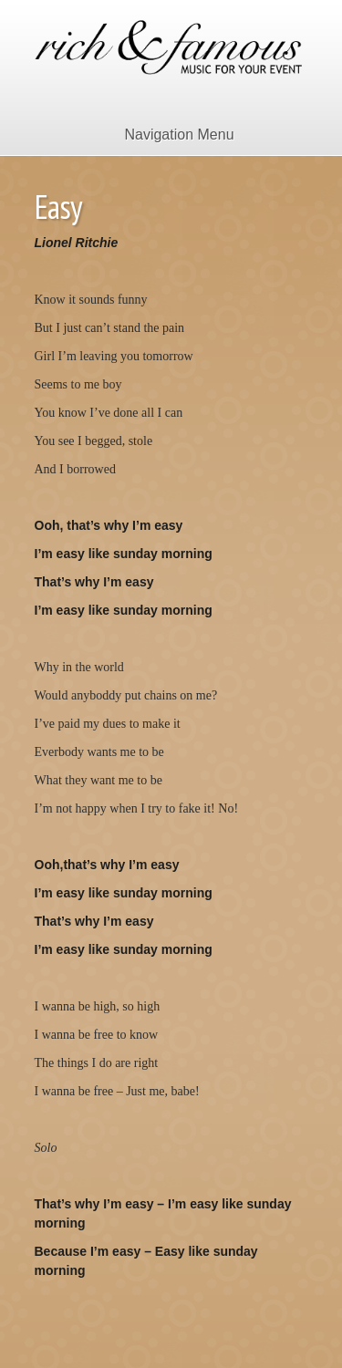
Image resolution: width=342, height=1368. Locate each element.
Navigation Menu (167, 134)
